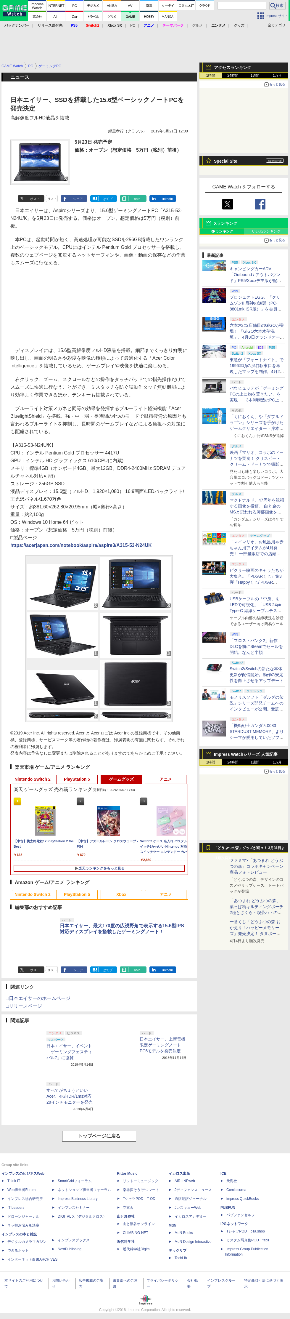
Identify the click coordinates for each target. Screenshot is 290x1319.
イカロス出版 (179, 1173)
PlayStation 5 (77, 779)
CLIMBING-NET (135, 1233)
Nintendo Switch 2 (32, 779)
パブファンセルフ (240, 1215)
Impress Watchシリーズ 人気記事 (246, 754)
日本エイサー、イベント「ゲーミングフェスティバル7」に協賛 (69, 1051)
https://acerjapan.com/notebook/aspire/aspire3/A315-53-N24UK (81, 545)
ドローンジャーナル (23, 1216)
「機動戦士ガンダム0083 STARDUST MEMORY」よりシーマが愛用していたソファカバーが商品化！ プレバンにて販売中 (257, 737)
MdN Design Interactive (193, 1242)
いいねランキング (266, 231)
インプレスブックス (74, 1240)
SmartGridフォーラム (75, 1181)
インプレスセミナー (74, 1208)
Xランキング (225, 223)
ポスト (35, 199)
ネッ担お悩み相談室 (23, 1225)
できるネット (18, 1250)
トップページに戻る (99, 1136)
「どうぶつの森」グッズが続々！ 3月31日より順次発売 (249, 849)
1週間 (255, 75)
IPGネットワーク (234, 1224)
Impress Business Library (78, 1199)
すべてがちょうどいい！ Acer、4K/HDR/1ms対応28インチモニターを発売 (71, 1096)
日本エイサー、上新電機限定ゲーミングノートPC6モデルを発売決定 (162, 1045)
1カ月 (277, 75)
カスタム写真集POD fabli (247, 1240)
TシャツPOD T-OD (139, 1199)
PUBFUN (227, 1208)
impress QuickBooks (242, 1199)
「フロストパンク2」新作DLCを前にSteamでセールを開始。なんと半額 (256, 646)
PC (132, 25)
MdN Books (184, 1233)
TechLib (181, 1258)
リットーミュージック (140, 1181)
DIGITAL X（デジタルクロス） (82, 1216)
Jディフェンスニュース (193, 1190)
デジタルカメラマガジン (26, 1242)
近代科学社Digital (136, 1249)
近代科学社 (126, 1242)
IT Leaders (15, 1208)
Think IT (13, 1181)
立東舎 (128, 1208)
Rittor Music (127, 1173)
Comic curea (236, 1190)
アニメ (166, 779)
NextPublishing (69, 1249)
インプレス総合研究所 (25, 1199)
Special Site (225, 161)
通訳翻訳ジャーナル (191, 1199)
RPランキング (221, 231)
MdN (172, 1225)
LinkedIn (167, 199)
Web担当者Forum (21, 1190)
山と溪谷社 (126, 1216)
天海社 (231, 1181)
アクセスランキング (232, 67)
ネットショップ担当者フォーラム (84, 1190)
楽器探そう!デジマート (141, 1190)
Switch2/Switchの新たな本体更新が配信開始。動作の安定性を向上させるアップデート (256, 674)
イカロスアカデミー (191, 1216)
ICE (223, 1173)
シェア (78, 199)
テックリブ (177, 1250)
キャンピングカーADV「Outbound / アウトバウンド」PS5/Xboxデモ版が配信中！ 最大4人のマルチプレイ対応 (256, 280)
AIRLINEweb (185, 1181)
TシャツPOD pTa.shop (245, 1231)
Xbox (121, 894)
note (137, 199)
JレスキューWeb (188, 1208)
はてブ (107, 199)
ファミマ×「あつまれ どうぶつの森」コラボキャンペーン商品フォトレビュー (256, 866)
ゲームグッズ (121, 779)
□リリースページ (24, 1006)
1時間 (210, 75)
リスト (52, 199)
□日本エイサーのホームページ (38, 998)
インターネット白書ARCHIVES (32, 1259)
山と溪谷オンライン (139, 1224)
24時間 (232, 75)
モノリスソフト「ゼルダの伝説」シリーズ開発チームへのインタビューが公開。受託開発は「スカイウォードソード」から (256, 709)
